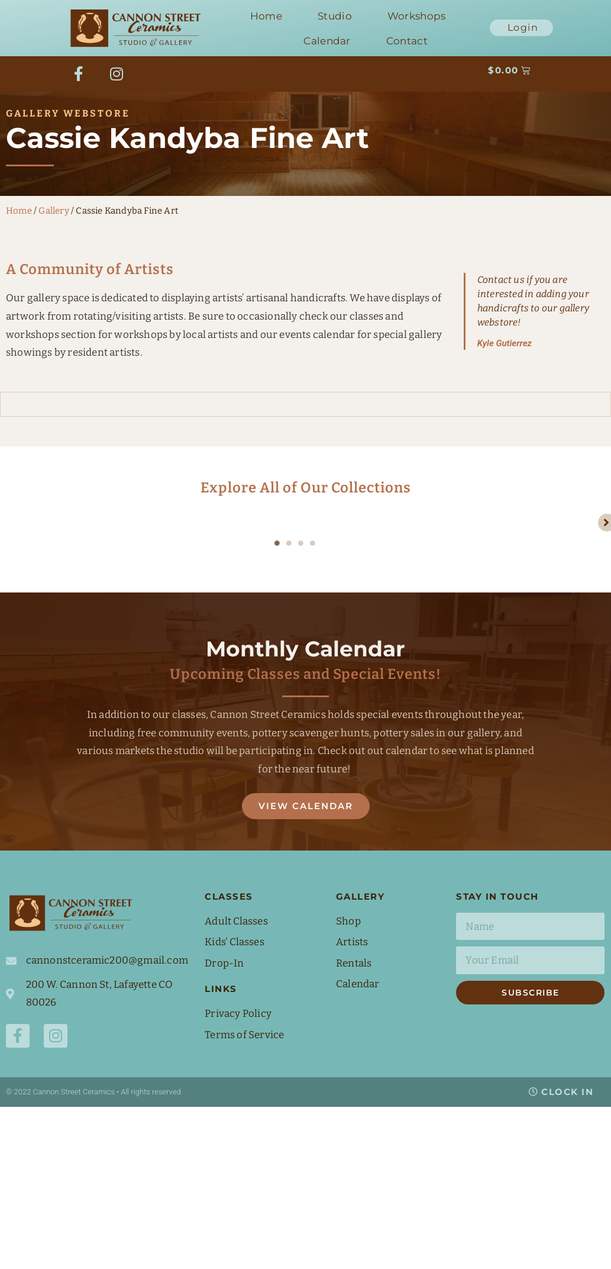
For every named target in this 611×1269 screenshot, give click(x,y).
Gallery (53, 217)
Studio (335, 16)
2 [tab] (289, 550)
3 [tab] (301, 550)
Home (266, 16)
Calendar (326, 41)
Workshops (416, 16)
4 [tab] (313, 550)
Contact (407, 41)
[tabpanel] (211, 519)
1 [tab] (277, 550)
